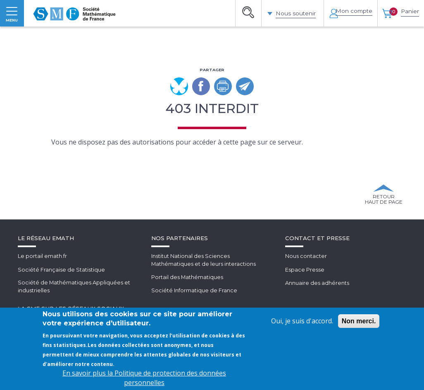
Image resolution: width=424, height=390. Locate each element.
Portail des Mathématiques (187, 294)
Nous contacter (306, 273)
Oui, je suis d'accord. (302, 320)
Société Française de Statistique (61, 287)
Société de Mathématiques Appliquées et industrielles (74, 304)
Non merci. (359, 321)
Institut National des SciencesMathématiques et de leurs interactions (203, 277)
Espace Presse (304, 287)
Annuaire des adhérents (317, 300)
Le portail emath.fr (42, 273)
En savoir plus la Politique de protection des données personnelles (144, 377)
